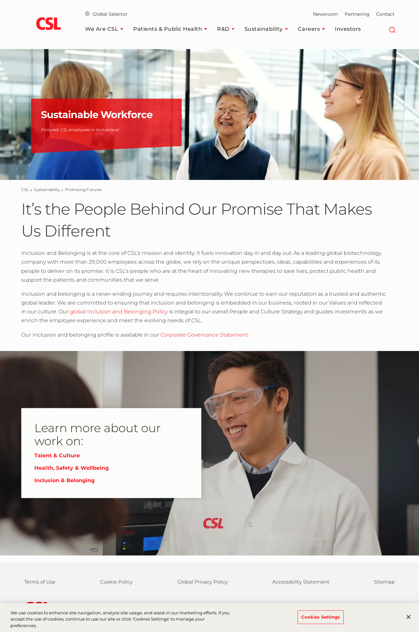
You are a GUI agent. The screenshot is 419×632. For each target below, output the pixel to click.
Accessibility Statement (300, 582)
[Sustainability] (47, 189)
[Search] (392, 29)
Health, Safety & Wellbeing (71, 468)
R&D (227, 29)
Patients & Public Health (171, 29)
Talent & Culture (57, 455)
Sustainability (268, 29)
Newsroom (325, 14)
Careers (313, 29)
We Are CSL (106, 29)
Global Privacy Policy (202, 582)
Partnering (357, 14)
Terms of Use (39, 582)
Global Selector (106, 14)
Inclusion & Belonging (64, 480)
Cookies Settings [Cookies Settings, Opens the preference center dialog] (320, 621)
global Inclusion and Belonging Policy (119, 311)
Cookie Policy (116, 582)
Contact (385, 14)
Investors (348, 29)
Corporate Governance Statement (204, 335)
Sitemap (384, 582)
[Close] (408, 621)
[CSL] (25, 189)
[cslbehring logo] (48, 24)
